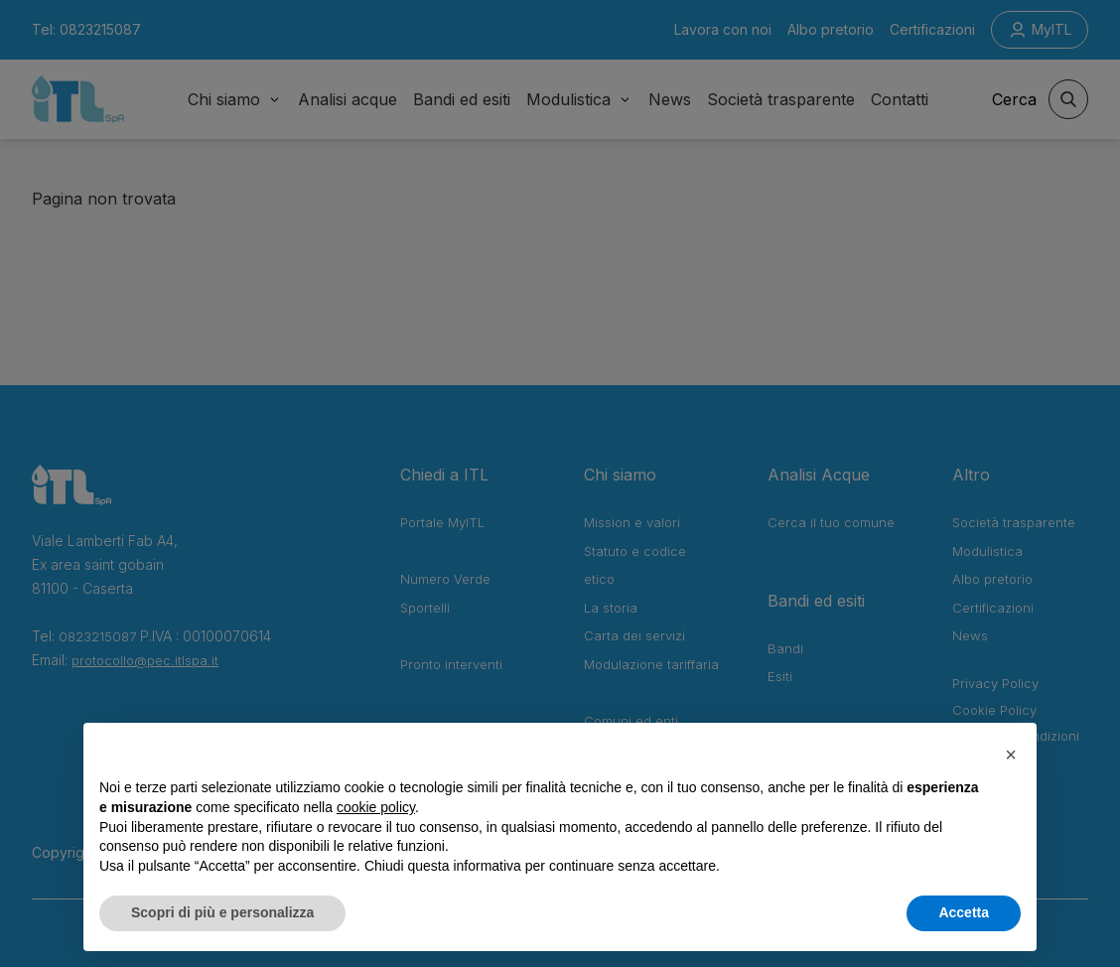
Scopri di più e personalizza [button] (222, 912)
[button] (1011, 754)
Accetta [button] (963, 912)
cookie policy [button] (376, 807)
